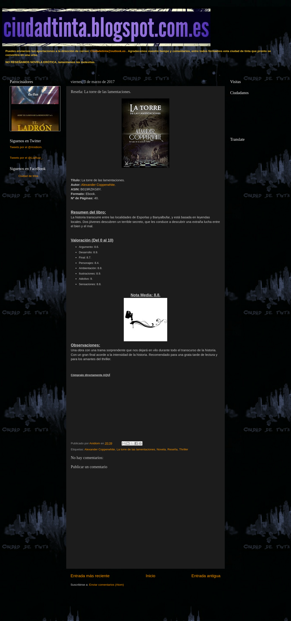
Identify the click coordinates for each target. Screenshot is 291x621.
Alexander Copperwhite (99, 449)
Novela (161, 449)
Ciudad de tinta (28, 176)
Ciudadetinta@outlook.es (108, 51)
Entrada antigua (206, 576)
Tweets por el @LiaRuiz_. (26, 157)
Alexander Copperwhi (98, 184)
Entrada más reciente (90, 576)
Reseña (172, 449)
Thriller (183, 449)
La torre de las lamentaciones (136, 449)
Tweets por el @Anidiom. (26, 147)
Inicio (150, 576)
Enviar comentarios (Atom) (106, 584)
